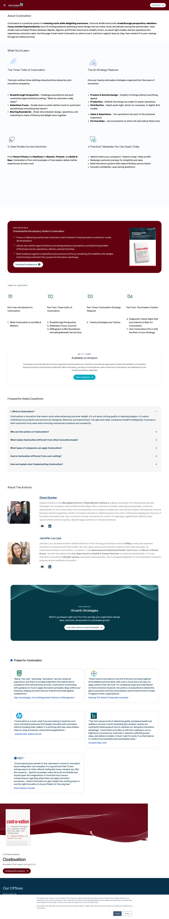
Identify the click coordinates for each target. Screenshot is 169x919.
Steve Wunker (48, 535)
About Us (60, 5)
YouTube (88, 862)
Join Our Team (148, 867)
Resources (107, 5)
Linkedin (87, 857)
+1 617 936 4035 (48, 857)
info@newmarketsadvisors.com (57, 862)
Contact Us (146, 857)
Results (93, 5)
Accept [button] (117, 913)
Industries (117, 862)
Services (116, 867)
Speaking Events (148, 862)
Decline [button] (127, 913)
